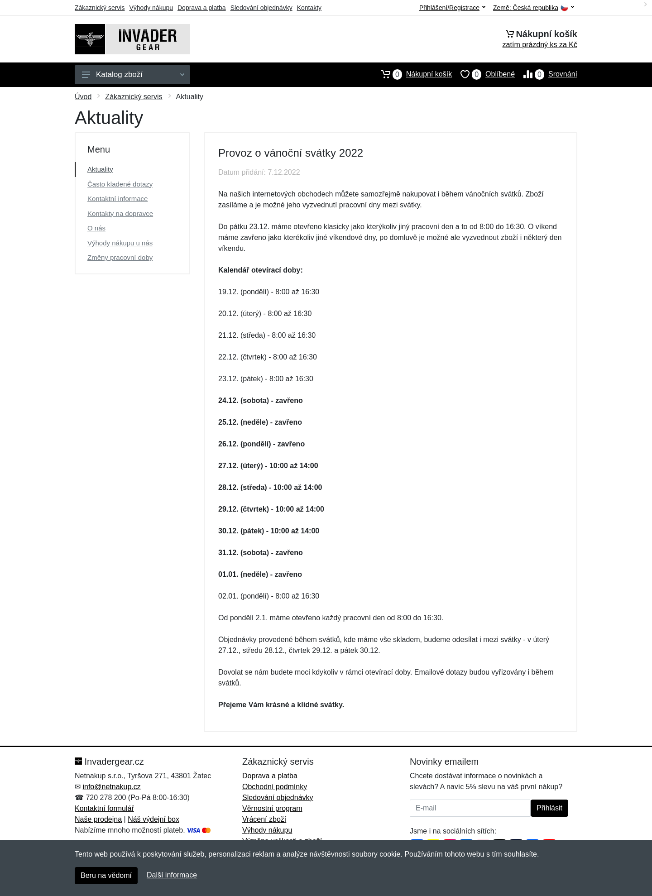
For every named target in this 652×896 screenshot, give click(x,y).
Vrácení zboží (264, 819)
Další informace (172, 875)
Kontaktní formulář (104, 808)
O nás (96, 228)
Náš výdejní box (153, 819)
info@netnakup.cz (111, 787)
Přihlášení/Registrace (452, 8)
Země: (533, 8)
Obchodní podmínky (274, 787)
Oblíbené (483, 74)
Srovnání (546, 74)
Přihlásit (549, 808)
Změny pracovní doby (120, 257)
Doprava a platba (201, 7)
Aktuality (100, 169)
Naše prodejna (98, 819)
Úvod (83, 97)
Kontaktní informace (117, 198)
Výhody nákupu (151, 7)
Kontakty (309, 7)
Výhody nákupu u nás (120, 243)
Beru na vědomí (106, 875)
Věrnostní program (272, 808)
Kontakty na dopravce (120, 213)
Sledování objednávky (261, 7)
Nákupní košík (412, 74)
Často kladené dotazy (120, 184)
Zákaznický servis (100, 7)
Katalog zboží (133, 74)
